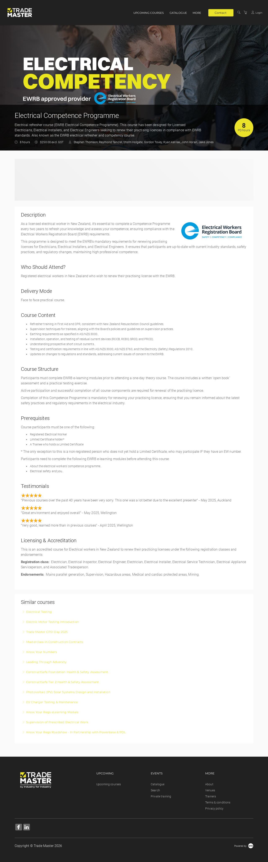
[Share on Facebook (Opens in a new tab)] (18, 827)
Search (155, 790)
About (209, 784)
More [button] (197, 12)
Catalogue (178, 12)
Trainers (210, 796)
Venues (210, 790)
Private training (161, 796)
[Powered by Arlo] (243, 845)
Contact (221, 12)
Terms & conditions (218, 802)
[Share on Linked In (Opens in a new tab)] (26, 827)
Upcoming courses (148, 12)
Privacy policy (214, 808)
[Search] (239, 12)
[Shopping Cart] (245, 12)
